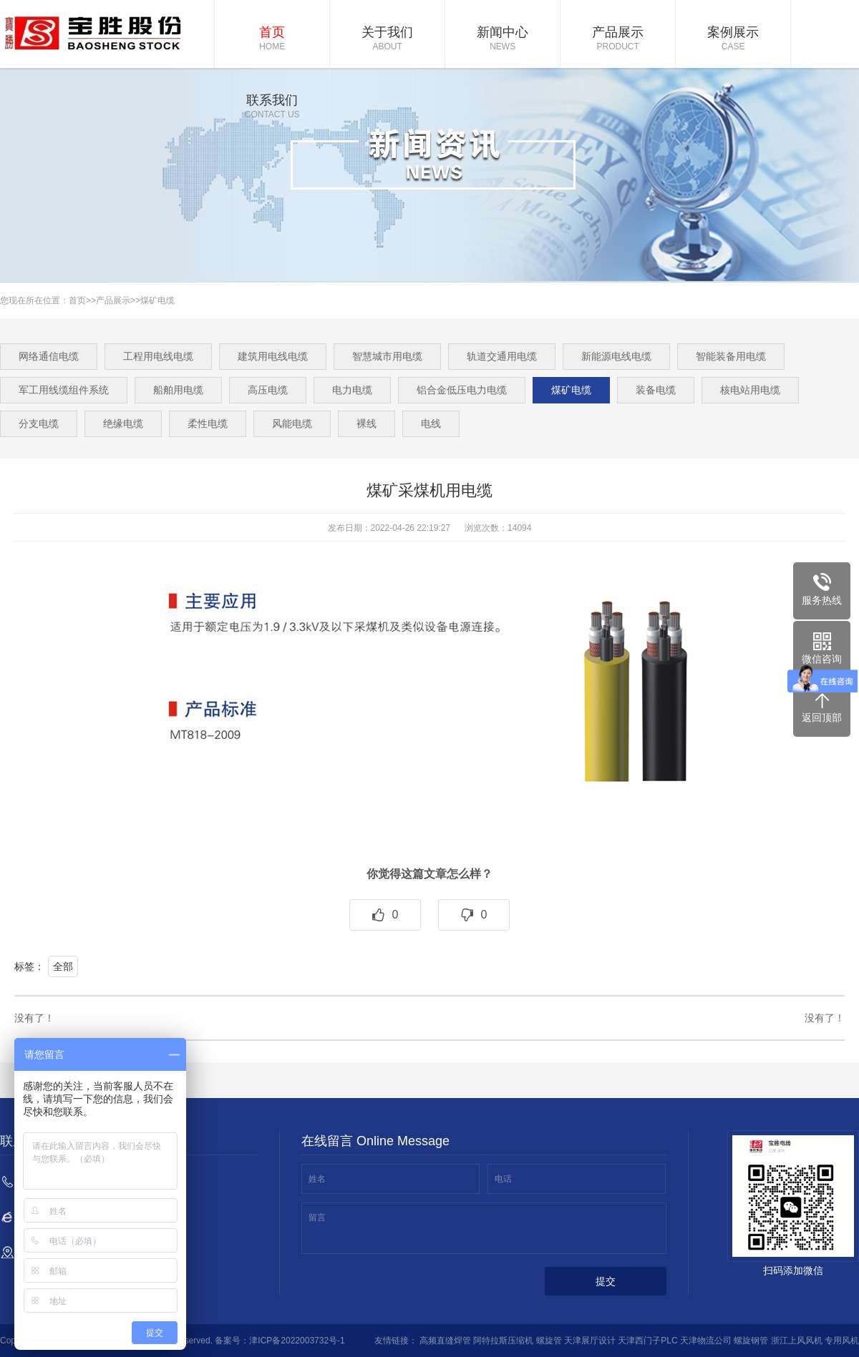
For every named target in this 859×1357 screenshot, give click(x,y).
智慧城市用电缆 (387, 356)
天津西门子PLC (647, 1341)
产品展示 (617, 39)
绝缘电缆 (123, 423)
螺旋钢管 (751, 1341)
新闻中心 (502, 39)
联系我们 (272, 107)
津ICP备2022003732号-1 (296, 1341)
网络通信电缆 (49, 356)
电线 (431, 423)
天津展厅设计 (590, 1341)
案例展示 (733, 39)
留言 (317, 1218)
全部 (63, 966)
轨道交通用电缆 (502, 356)
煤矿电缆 (157, 300)
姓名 (317, 1179)
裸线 (366, 423)
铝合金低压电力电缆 (462, 390)
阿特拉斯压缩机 (503, 1341)
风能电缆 (292, 423)
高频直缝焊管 (445, 1341)
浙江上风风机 (796, 1341)
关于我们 (387, 39)
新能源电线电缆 (616, 356)
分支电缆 (39, 423)
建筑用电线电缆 (273, 356)
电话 (503, 1179)
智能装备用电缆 (731, 356)
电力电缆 (352, 390)
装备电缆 (656, 390)
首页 (272, 39)
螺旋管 (549, 1341)
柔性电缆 (208, 423)
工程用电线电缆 (158, 356)
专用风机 (842, 1341)
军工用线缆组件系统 (64, 390)
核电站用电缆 (750, 390)
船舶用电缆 (178, 390)
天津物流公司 (706, 1341)
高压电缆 (268, 390)
